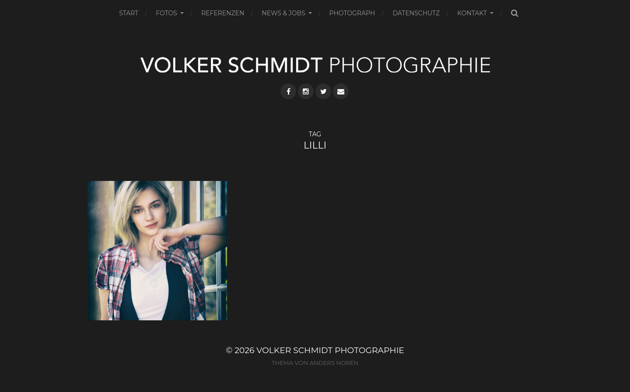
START (128, 13)
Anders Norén (333, 362)
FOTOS (166, 13)
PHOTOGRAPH (352, 13)
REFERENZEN (222, 13)
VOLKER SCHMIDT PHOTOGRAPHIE (330, 350)
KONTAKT (472, 13)
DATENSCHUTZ (416, 13)
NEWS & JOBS (283, 13)
